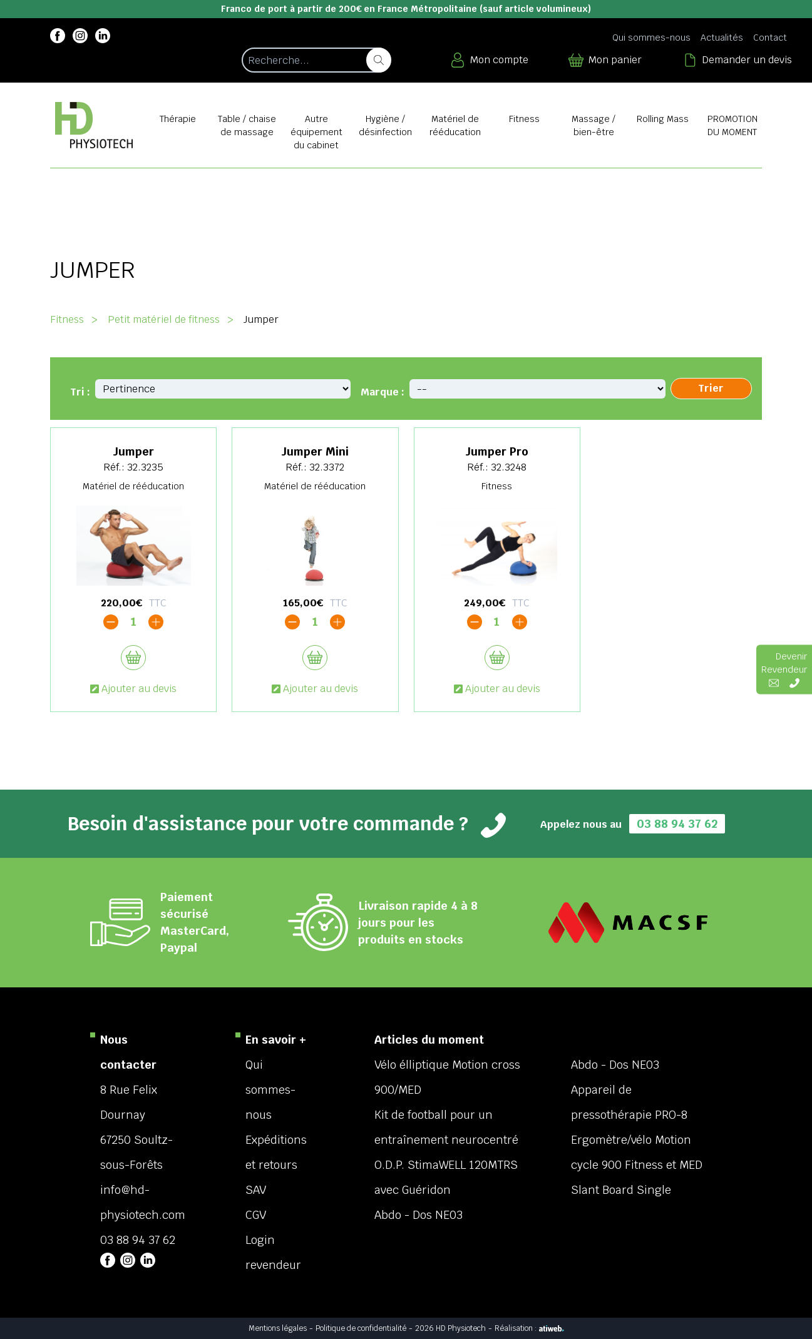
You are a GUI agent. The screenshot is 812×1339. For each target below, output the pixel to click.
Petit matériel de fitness (164, 319)
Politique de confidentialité (361, 1328)
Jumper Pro (496, 451)
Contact (770, 37)
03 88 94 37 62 (677, 824)
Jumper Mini (315, 451)
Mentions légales (278, 1328)
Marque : (382, 392)
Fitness (67, 319)
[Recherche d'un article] (316, 60)
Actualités (722, 37)
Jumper (133, 451)
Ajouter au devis (133, 688)
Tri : (80, 392)
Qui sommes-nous (651, 37)
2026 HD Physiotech (450, 1328)
